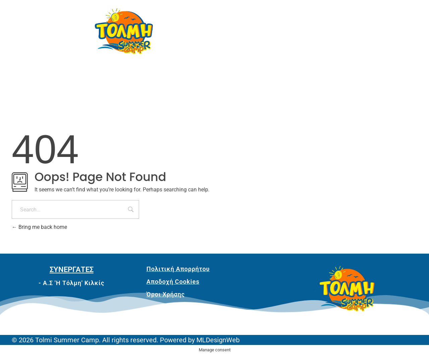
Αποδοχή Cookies (172, 281)
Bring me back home (39, 227)
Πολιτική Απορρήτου (178, 268)
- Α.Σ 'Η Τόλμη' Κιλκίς (71, 282)
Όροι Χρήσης (165, 294)
